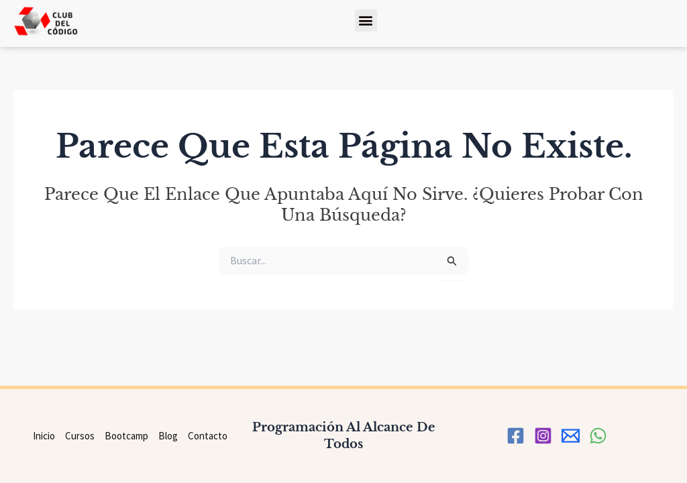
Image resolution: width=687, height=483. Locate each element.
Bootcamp (126, 435)
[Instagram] (543, 435)
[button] (366, 20)
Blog (168, 435)
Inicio (44, 435)
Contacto (207, 435)
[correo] (570, 435)
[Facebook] (515, 435)
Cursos (80, 435)
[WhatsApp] (598, 435)
